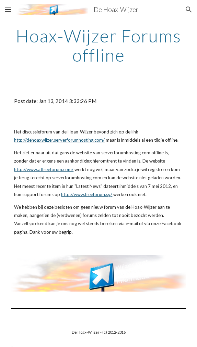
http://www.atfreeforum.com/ (43, 169)
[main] (98, 45)
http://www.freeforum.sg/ (86, 194)
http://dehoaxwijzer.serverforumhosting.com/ (59, 140)
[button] (8, 9)
